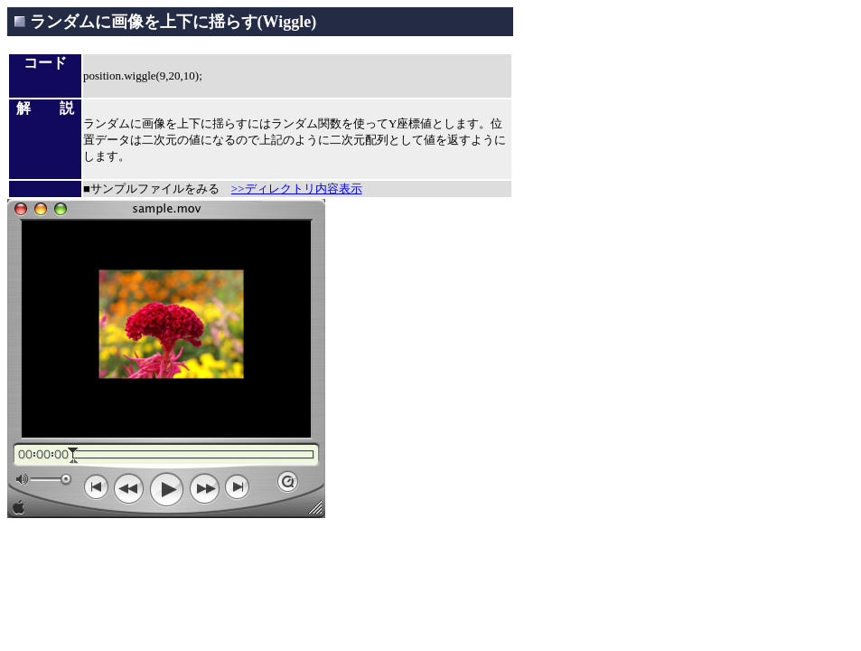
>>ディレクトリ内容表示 (296, 188)
